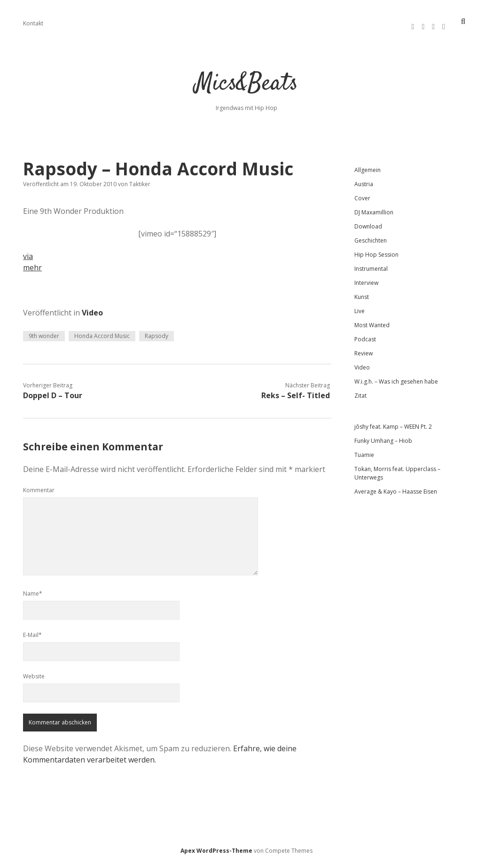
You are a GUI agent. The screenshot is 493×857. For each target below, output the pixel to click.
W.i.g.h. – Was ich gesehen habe (396, 377)
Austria (363, 180)
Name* (32, 589)
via (28, 252)
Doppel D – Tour (52, 391)
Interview (366, 279)
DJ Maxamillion (373, 208)
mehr (32, 263)
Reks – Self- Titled (295, 391)
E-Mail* (32, 631)
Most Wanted (372, 321)
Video (92, 308)
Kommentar (39, 486)
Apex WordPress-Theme (216, 846)
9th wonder (44, 332)
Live (359, 307)
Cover (362, 194)
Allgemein (367, 166)
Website (34, 672)
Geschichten (370, 236)
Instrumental (371, 264)
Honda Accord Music (102, 332)
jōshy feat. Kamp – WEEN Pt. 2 (393, 422)
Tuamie (364, 451)
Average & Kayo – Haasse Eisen (395, 487)
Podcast (365, 335)
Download (368, 222)
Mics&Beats (246, 80)
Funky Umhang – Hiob (383, 436)
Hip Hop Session (376, 250)
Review (363, 349)
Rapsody (156, 332)
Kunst (361, 293)
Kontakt (33, 23)
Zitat (360, 391)
